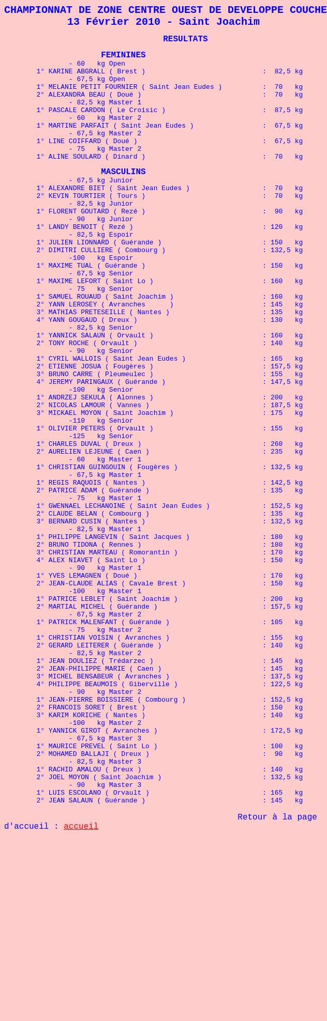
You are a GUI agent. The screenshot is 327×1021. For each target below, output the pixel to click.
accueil (81, 982)
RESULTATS (185, 44)
